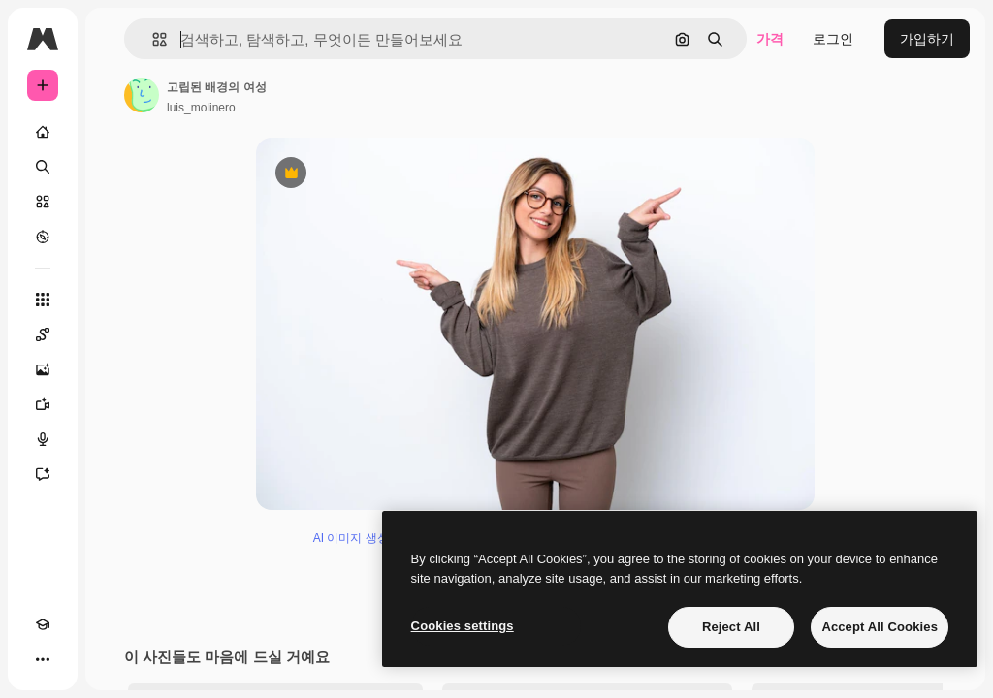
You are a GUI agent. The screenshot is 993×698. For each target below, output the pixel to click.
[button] (151, 39)
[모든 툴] (42, 299)
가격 (770, 39)
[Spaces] (42, 334)
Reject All (731, 626)
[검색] (42, 166)
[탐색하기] (42, 236)
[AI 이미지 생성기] (42, 369)
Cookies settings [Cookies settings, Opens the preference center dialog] (462, 626)
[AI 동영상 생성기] (42, 404)
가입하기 (927, 39)
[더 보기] (42, 659)
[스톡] (42, 201)
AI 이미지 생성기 (356, 553)
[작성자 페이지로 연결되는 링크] (141, 95)
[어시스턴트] (42, 474)
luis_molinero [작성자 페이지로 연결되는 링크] (201, 107)
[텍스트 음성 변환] (42, 439)
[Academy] (42, 624)
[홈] (42, 131)
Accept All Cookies (879, 626)
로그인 (833, 39)
